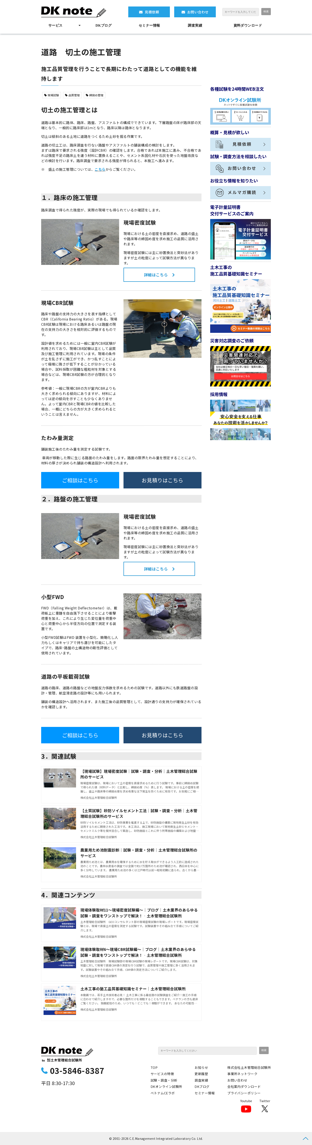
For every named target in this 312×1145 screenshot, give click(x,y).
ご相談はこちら (80, 480)
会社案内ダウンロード (244, 1086)
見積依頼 (152, 11)
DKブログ (104, 25)
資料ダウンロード (248, 25)
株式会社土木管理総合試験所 (249, 1067)
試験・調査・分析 (164, 1080)
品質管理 (72, 95)
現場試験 (51, 95)
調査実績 (195, 25)
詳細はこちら (156, 274)
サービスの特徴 (162, 1073)
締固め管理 (94, 95)
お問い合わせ (198, 11)
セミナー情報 (149, 25)
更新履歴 (201, 1073)
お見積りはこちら (162, 480)
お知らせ (201, 1067)
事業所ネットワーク (242, 1073)
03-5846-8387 (77, 1070)
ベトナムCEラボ (163, 1093)
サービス (55, 25)
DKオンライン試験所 (166, 1086)
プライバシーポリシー (244, 1093)
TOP (154, 1067)
